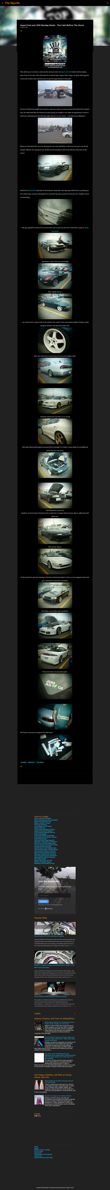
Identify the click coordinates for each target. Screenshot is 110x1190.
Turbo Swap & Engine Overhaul (44, 829)
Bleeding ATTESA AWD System (44, 863)
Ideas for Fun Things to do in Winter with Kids (58, 1096)
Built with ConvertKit (52, 908)
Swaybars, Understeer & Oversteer (45, 841)
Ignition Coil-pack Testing (42, 862)
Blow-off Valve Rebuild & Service (45, 852)
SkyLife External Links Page (43, 1157)
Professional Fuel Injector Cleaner (45, 837)
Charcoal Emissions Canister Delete (46, 849)
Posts (38, 1116)
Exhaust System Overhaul (42, 846)
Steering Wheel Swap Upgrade (44, 840)
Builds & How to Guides (42, 1150)
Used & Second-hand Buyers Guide (45, 845)
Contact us (38, 1156)
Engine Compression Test (42, 821)
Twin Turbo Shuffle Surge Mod (44, 835)
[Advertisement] (55, 801)
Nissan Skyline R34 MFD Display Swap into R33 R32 (50, 996)
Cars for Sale (38, 1151)
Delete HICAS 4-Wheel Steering (44, 857)
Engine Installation (40, 834)
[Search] (108, 3)
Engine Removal (39, 828)
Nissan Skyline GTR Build (42, 818)
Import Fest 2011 (66, 72)
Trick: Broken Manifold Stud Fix (44, 832)
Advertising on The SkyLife (43, 1154)
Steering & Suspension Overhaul (45, 854)
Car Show (23, 762)
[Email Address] (54, 895)
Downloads (38, 1153)
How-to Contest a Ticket (42, 823)
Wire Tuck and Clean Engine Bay (45, 843)
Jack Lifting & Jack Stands (43, 826)
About (36, 1148)
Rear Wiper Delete (40, 858)
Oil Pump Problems (40, 825)
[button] (21, 31)
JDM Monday (40, 762)
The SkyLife (12, 2)
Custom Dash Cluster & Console (45, 851)
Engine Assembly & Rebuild (43, 831)
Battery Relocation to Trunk (43, 860)
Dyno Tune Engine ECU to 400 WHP (46, 820)
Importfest (31, 762)
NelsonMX (31, 190)
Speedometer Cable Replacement (45, 848)
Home (36, 1146)
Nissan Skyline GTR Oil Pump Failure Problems (49, 936)
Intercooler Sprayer (40, 838)
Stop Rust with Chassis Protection (45, 855)
